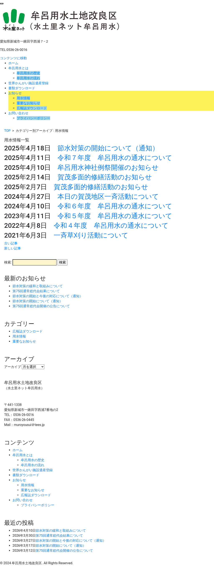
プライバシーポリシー (33, 118)
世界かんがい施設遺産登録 (28, 83)
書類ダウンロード (21, 88)
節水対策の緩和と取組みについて (38, 286)
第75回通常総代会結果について (36, 291)
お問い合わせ (18, 113)
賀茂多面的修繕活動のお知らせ (104, 177)
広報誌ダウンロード (32, 108)
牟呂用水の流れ (28, 78)
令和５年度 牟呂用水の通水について (114, 216)
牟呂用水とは (18, 68)
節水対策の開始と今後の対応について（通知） (48, 296)
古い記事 (11, 243)
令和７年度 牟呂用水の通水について (114, 158)
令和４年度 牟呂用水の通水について (111, 225)
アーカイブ (12, 367)
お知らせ (15, 93)
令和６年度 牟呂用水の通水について (114, 206)
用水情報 (23, 98)
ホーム (13, 63)
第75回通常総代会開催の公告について (41, 306)
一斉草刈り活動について (91, 235)
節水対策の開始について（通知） (108, 148)
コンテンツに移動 (13, 58)
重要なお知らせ (28, 103)
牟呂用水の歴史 (28, 73)
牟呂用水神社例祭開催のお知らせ (108, 167)
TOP (7, 131)
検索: (8, 262)
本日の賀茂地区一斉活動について (108, 196)
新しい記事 (12, 248)
